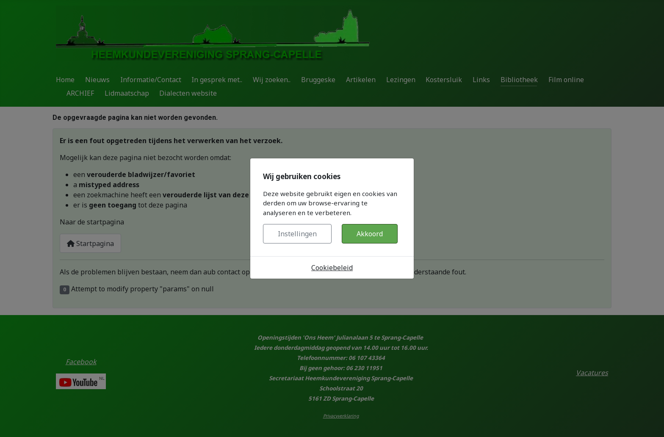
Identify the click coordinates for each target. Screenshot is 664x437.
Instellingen (297, 233)
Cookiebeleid (332, 267)
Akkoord (370, 233)
